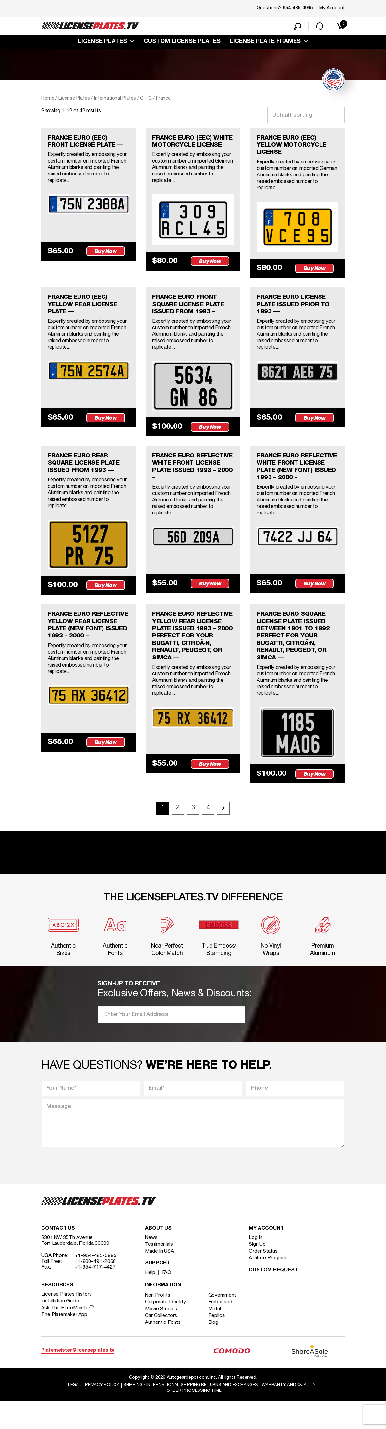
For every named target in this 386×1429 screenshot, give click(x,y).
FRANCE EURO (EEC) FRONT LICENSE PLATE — (85, 147)
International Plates (115, 99)
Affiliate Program (268, 1285)
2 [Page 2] (176, 831)
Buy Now (107, 261)
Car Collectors (161, 1342)
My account (266, 1255)
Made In (160, 1278)
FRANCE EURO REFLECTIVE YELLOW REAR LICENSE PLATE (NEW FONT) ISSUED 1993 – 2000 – (82, 644)
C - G (146, 99)
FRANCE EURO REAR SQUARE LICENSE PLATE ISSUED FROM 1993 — (87, 469)
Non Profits (158, 1322)
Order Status (263, 1278)
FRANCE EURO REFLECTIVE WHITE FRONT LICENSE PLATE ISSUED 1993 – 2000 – (189, 473)
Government (224, 1322)
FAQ (167, 1299)
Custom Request (273, 1297)
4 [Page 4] (209, 831)
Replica (218, 1342)
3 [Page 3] (193, 831)
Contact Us (58, 1255)
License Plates (102, 43)
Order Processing (193, 1418)
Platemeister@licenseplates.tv (77, 1377)
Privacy (98, 1412)
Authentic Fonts (163, 1349)
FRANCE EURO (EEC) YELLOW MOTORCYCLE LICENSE (294, 147)
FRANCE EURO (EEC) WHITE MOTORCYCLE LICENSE (186, 147)
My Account (332, 8)
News (151, 1264)
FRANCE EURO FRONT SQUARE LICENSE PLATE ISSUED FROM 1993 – (192, 309)
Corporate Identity (166, 1329)
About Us (158, 1255)
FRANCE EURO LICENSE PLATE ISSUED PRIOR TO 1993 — (296, 309)
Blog (215, 1349)
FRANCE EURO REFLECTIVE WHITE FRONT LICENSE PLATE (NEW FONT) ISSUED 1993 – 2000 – (294, 477)
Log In (256, 1264)
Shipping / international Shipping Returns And (190, 1412)
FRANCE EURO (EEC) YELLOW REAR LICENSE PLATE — (86, 309)
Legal (70, 1412)
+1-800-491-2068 (95, 1288)
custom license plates (182, 43)
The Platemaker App (64, 1341)
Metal (216, 1335)
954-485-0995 (298, 8)
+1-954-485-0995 (95, 1282)
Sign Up (257, 1271)
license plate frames (265, 43)
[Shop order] (306, 116)
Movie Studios (161, 1335)
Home (47, 99)
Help (150, 1299)
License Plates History (67, 1321)
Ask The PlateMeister (68, 1335)
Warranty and (292, 1412)
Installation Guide (60, 1328)
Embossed (222, 1329)
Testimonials (159, 1271)
